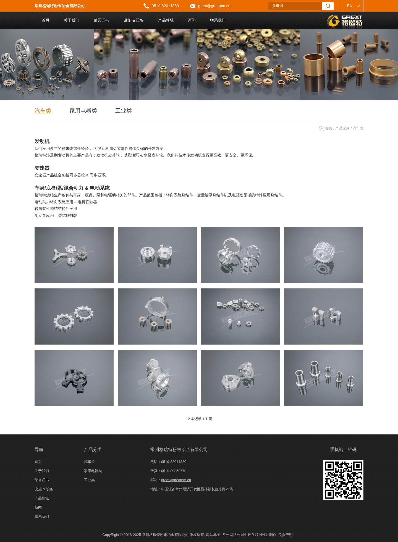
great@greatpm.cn (214, 6)
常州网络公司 (233, 535)
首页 (328, 128)
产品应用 (342, 128)
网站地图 (213, 535)
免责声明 (285, 535)
